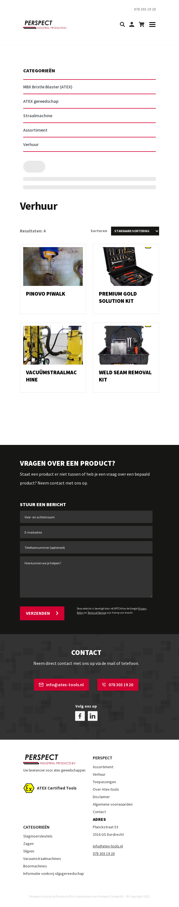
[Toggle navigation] (151, 25)
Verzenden (42, 613)
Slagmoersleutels (37, 836)
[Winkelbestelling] (135, 231)
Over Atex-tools (106, 789)
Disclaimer (101, 796)
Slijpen (28, 851)
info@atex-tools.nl (61, 684)
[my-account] (131, 24)
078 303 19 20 (117, 684)
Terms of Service (97, 612)
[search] (122, 24)
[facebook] (80, 716)
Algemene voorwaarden (113, 804)
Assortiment (103, 766)
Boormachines (35, 866)
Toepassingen (104, 781)
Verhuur (99, 774)
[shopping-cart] (141, 24)
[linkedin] (93, 716)
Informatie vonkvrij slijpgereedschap (53, 873)
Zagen (28, 843)
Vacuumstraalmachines (42, 858)
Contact (99, 811)
